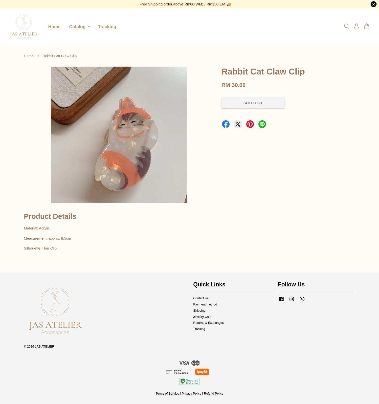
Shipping (199, 311)
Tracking (107, 26)
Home (54, 26)
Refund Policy (213, 394)
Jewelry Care (202, 317)
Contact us (200, 298)
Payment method (205, 304)
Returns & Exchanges (208, 323)
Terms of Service (167, 394)
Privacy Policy (191, 394)
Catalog (79, 26)
